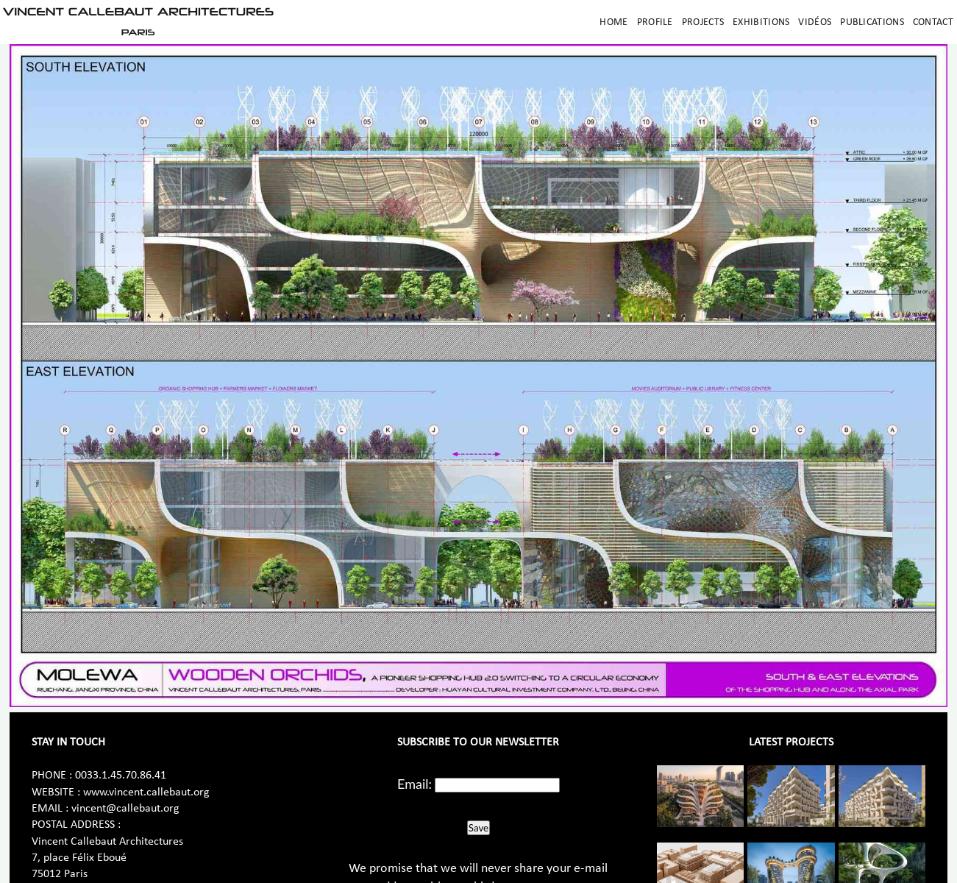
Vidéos (814, 22)
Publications (872, 22)
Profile (655, 22)
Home (613, 22)
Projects (703, 22)
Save (478, 828)
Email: (414, 784)
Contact (933, 22)
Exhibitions (761, 22)
